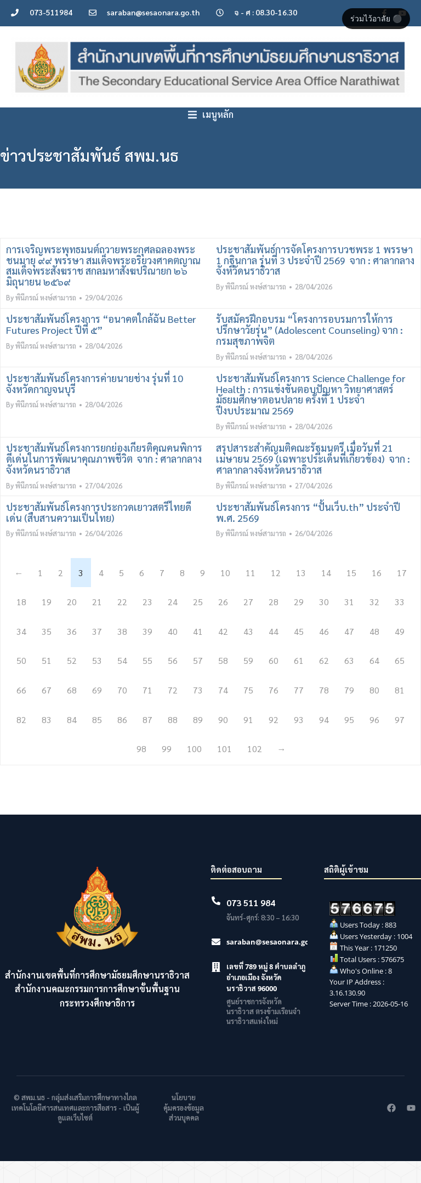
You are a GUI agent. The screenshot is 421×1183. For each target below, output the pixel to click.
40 (173, 653)
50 (21, 682)
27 (248, 623)
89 (198, 741)
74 (223, 712)
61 (299, 682)
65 (400, 682)
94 (324, 741)
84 (72, 741)
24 (173, 623)
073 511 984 (250, 924)
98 (141, 770)
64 (374, 682)
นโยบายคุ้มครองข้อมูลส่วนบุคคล (183, 1129)
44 (273, 653)
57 (198, 682)
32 (374, 623)
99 (167, 770)
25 (198, 623)
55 (147, 682)
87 (147, 741)
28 (273, 623)
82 (21, 741)
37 (97, 653)
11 (250, 594)
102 (254, 770)
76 (273, 712)
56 (173, 682)
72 (173, 712)
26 (223, 623)
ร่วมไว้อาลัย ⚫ (376, 18)
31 (349, 623)
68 (72, 712)
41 (198, 653)
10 (225, 594)
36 (72, 653)
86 (122, 741)
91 (248, 741)
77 (299, 712)
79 (349, 712)
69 (97, 712)
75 (248, 712)
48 (374, 653)
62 (324, 682)
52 (72, 682)
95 (349, 741)
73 (198, 712)
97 (400, 741)
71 (147, 712)
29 (299, 623)
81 (400, 712)
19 (47, 623)
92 (273, 741)
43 (248, 653)
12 (276, 594)
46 (324, 653)
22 (122, 623)
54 (122, 682)
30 (324, 623)
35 (47, 653)
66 (21, 712)
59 (248, 682)
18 (21, 623)
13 (301, 594)
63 (349, 682)
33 (400, 623)
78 (324, 712)
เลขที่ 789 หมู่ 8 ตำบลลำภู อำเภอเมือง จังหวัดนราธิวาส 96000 (265, 999)
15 (351, 594)
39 (147, 653)
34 (21, 653)
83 (47, 741)
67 (47, 712)
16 (377, 594)
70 (122, 712)
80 (374, 712)
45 (299, 653)
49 (400, 653)
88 (173, 741)
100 (194, 770)
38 (122, 653)
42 (223, 653)
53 (97, 682)
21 (97, 623)
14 (326, 594)
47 (349, 653)
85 (97, 741)
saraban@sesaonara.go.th (273, 964)
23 (147, 623)
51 (47, 682)
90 (223, 741)
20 (72, 623)
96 (374, 741)
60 (273, 682)
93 (299, 741)
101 (224, 770)
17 (402, 594)
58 (223, 682)
